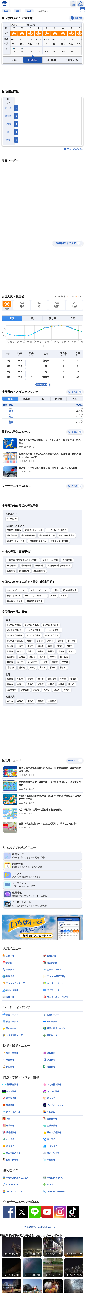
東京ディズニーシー (39, 590)
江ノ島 (53, 596)
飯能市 (60, 641)
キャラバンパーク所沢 (56, 530)
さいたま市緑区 (52, 635)
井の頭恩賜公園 (28, 535)
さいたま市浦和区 (15, 635)
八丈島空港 (67, 560)
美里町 (36, 690)
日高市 (10, 662)
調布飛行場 (24, 571)
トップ (6, 11)
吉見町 (61, 684)
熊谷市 (10, 679)
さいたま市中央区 (34, 630)
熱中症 (8, 108)
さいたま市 (12, 519)
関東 (17, 11)
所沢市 (50, 641)
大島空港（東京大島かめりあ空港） (22, 560)
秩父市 (10, 701)
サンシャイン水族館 (59, 541)
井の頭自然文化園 (47, 535)
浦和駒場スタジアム (37, 541)
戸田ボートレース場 (33, 530)
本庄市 (41, 679)
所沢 (11, 422)
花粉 (8, 132)
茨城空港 (11, 571)
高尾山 (63, 596)
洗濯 (8, 140)
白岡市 (44, 662)
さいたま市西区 (14, 625)
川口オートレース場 (16, 541)
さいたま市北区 (32, 625)
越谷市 (41, 646)
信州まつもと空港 (50, 560)
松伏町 (63, 667)
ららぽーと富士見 (66, 535)
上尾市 (20, 646)
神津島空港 (26, 565)
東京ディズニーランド (16, 590)
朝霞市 (10, 651)
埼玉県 (29, 11)
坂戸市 (42, 657)
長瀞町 (41, 701)
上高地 (56, 590)
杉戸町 (53, 667)
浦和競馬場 (12, 535)
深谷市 (10, 684)
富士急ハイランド (15, 601)
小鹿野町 (52, 701)
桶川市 (51, 651)
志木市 (20, 651)
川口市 (40, 641)
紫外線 (8, 116)
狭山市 (10, 646)
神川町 (46, 690)
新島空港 (39, 565)
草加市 (30, 646)
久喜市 (20, 684)
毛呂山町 (11, 667)
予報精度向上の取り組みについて (42, 1227)
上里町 (57, 690)
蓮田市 (32, 657)
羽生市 (63, 679)
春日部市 (72, 641)
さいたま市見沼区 (15, 630)
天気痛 (8, 124)
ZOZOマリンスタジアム (35, 596)
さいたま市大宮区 (50, 625)
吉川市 (20, 662)
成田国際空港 (39, 571)
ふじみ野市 (32, 662)
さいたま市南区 (33, 635)
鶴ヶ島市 (64, 657)
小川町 (51, 684)
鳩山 (11, 416)
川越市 (30, 641)
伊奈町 (55, 662)
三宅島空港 (12, 565)
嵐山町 (41, 684)
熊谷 (11, 411)
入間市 (69, 646)
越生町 (22, 667)
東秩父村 (25, 690)
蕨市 (50, 646)
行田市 (20, 679)
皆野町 (30, 701)
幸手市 (53, 657)
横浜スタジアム (14, 596)
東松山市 (52, 679)
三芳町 (65, 662)
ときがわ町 (12, 690)
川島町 (32, 667)
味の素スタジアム (34, 601)
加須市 (30, 679)
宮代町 (42, 667)
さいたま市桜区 (53, 630)
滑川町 (30, 684)
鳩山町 (71, 684)
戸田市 (59, 646)
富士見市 (11, 657)
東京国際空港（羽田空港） (59, 565)
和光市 (30, 651)
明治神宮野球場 (69, 590)
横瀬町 (20, 701)
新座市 (41, 651)
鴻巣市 (73, 679)
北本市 (61, 651)
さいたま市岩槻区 (15, 641)
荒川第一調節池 (14, 530)
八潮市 (71, 651)
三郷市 (22, 657)
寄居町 (67, 690)
